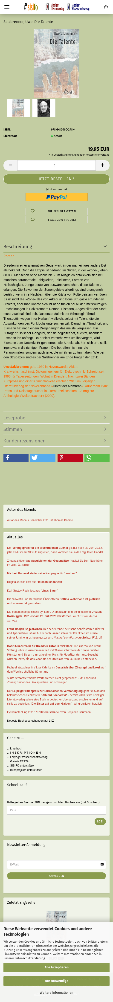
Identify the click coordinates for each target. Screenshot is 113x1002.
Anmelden (56, 875)
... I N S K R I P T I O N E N (24, 752)
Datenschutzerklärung (30, 958)
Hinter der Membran (67, 386)
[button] (16, 458)
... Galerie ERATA (18, 761)
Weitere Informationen (56, 993)
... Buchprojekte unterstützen (24, 770)
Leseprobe (14, 418)
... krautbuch (14, 748)
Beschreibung (17, 246)
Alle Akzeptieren (57, 967)
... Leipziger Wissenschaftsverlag (27, 757)
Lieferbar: (10, 136)
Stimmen (12, 429)
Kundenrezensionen (24, 441)
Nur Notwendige (56, 981)
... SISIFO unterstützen (21, 765)
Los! (100, 821)
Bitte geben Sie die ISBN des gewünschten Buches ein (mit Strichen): (53, 802)
